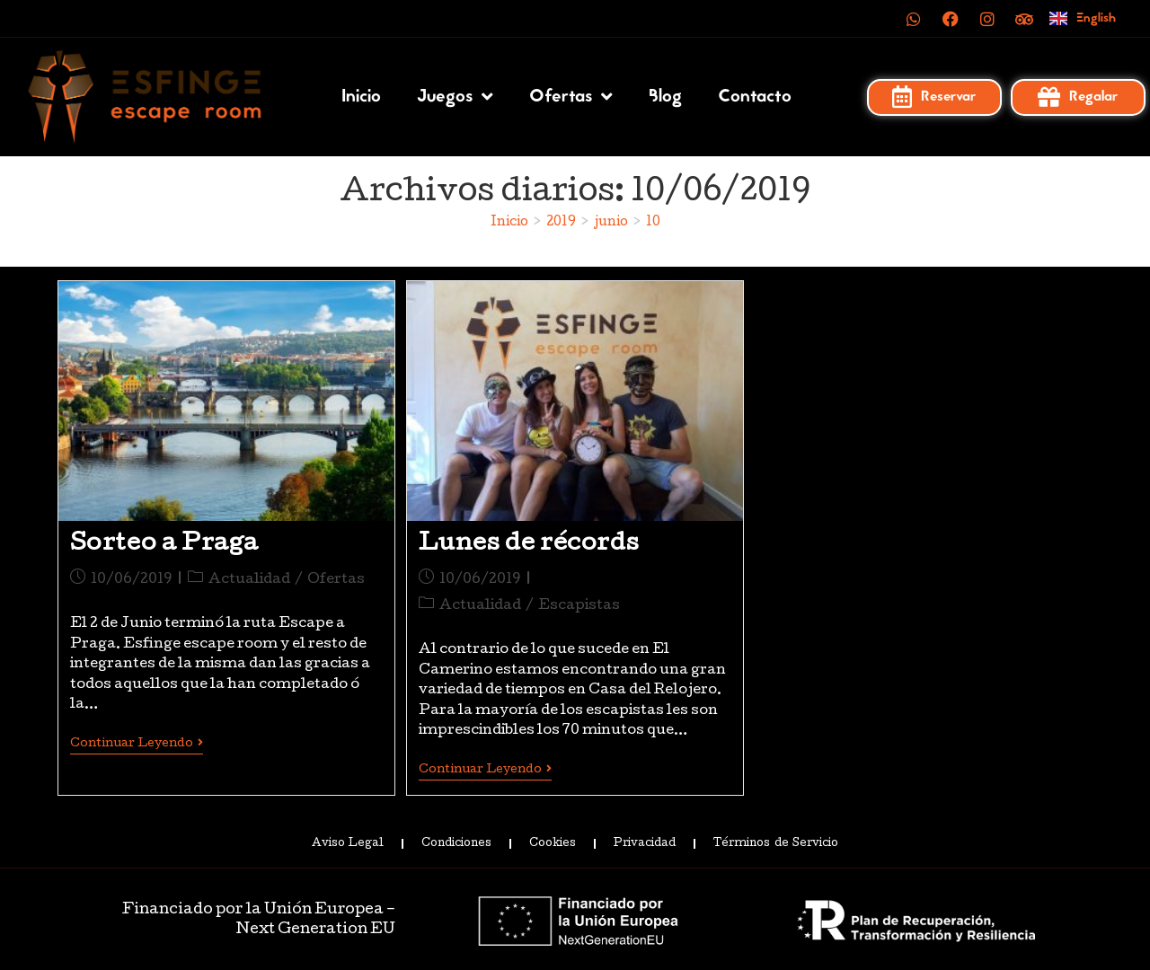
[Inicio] (509, 222)
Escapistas (579, 606)
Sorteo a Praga (164, 545)
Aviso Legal (348, 842)
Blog (665, 97)
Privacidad (645, 842)
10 (653, 222)
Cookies (552, 842)
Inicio (361, 97)
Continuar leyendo (136, 743)
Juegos (455, 97)
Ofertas (571, 97)
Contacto (755, 97)
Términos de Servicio (775, 842)
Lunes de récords (529, 545)
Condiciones (456, 842)
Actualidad (249, 580)
